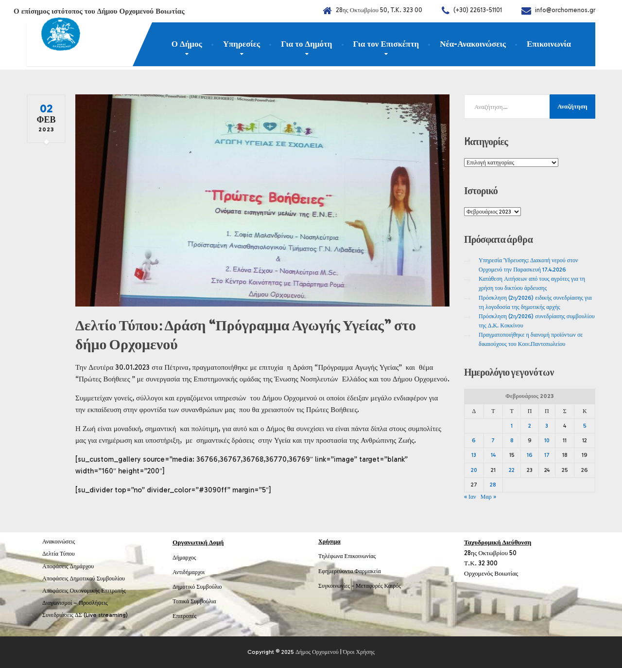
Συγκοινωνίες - (337, 585)
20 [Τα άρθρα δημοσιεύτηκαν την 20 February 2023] (474, 470)
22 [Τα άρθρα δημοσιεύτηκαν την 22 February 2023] (512, 470)
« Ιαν (470, 496)
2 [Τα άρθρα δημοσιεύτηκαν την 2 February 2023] (529, 425)
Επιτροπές (184, 616)
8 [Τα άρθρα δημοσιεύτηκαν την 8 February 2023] (512, 440)
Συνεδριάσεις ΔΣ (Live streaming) (85, 615)
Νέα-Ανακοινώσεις (473, 44)
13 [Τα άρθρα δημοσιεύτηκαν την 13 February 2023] (473, 454)
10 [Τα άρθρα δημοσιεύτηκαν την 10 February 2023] (547, 440)
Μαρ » (488, 496)
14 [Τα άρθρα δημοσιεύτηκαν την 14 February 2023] (493, 454)
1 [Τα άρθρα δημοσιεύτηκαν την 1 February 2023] (512, 425)
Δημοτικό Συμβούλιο (197, 586)
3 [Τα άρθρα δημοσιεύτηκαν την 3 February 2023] (546, 425)
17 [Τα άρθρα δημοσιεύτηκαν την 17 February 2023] (547, 454)
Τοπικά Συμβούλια (194, 601)
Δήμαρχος (184, 557)
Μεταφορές (369, 585)
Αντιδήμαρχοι (189, 572)
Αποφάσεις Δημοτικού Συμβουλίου (83, 578)
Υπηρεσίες (241, 44)
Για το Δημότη (306, 44)
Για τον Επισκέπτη (386, 44)
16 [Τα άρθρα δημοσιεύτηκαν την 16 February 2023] (530, 454)
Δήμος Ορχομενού (317, 652)
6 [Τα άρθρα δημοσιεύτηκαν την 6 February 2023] (474, 440)
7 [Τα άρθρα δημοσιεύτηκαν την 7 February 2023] (493, 440)
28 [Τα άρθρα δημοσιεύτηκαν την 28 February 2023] (493, 484)
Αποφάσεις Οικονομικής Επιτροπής (84, 590)
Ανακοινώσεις (58, 541)
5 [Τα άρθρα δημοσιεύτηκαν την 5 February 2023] (585, 425)
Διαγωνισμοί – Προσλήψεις (75, 602)
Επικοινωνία (549, 44)
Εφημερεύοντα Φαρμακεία (349, 571)
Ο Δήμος (187, 44)
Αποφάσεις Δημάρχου (68, 566)
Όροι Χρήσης (359, 652)
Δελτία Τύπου (58, 553)
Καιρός (392, 585)
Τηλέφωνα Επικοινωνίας (347, 556)
